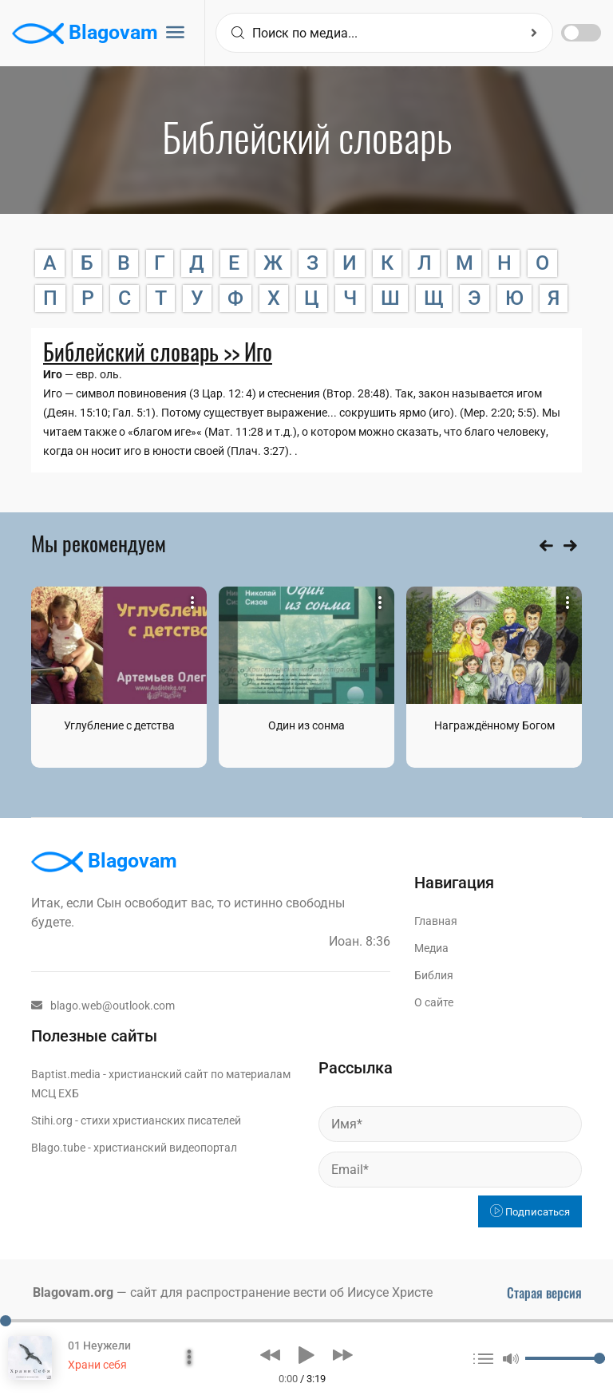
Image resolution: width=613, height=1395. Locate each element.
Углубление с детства (119, 725)
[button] (270, 1355)
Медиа (431, 948)
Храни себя (97, 1364)
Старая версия (544, 1292)
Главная (435, 921)
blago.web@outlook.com (103, 1005)
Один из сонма (306, 725)
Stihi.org (52, 1120)
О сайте (433, 1002)
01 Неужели (99, 1345)
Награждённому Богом (494, 725)
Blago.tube (58, 1147)
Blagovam (85, 33)
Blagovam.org (73, 1292)
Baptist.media (66, 1074)
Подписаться (530, 1212)
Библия (433, 975)
